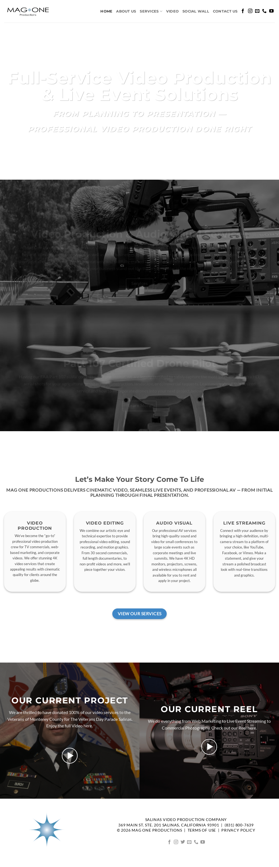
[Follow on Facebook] (243, 11)
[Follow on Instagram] (250, 11)
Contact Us (225, 11)
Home (106, 11)
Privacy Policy (238, 830)
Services (151, 11)
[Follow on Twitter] (183, 842)
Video (172, 11)
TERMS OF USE (202, 830)
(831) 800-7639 (239, 825)
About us (126, 11)
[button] (70, 756)
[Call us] (264, 11)
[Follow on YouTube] (271, 11)
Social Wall (195, 11)
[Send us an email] (257, 11)
